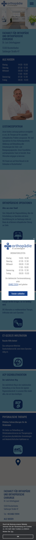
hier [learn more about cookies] (12, 531)
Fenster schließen (18, 293)
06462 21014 (13, 284)
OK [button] (18, 536)
